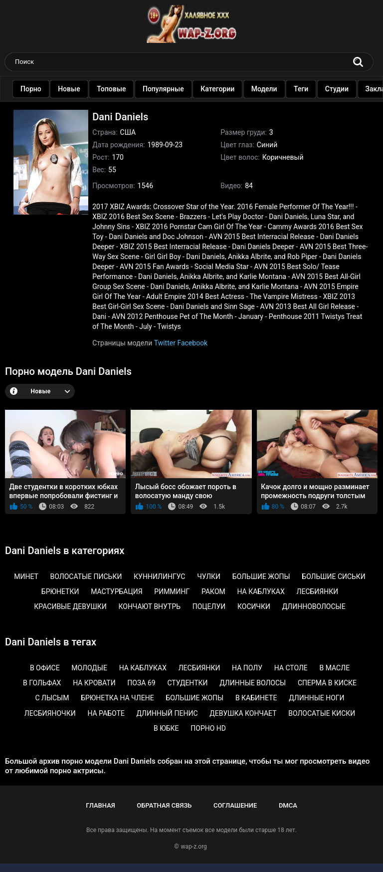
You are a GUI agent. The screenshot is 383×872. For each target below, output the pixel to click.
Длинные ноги (316, 698)
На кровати (94, 683)
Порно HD (208, 728)
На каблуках (260, 591)
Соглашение (235, 805)
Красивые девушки (70, 606)
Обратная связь (164, 805)
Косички (253, 606)
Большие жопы (261, 577)
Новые (79, 89)
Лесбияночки (50, 713)
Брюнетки (60, 591)
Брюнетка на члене (117, 698)
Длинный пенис (166, 713)
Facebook (192, 343)
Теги (311, 89)
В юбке (166, 728)
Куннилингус (159, 577)
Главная (100, 805)
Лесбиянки (318, 591)
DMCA (288, 805)
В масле (335, 668)
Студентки (187, 683)
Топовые (121, 89)
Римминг (172, 591)
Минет (26, 577)
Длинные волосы (252, 683)
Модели (275, 89)
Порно (41, 89)
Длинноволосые (314, 606)
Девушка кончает (242, 713)
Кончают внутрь (149, 606)
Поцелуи (209, 606)
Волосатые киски (321, 713)
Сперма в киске (327, 683)
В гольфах (42, 683)
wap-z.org (194, 846)
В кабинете (256, 698)
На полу (247, 668)
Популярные (173, 89)
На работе (105, 713)
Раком (213, 591)
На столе (291, 668)
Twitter (165, 343)
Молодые (89, 668)
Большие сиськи (334, 577)
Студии (347, 89)
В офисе (45, 668)
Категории (228, 89)
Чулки (208, 577)
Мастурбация (116, 591)
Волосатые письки (86, 577)
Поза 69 (141, 683)
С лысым (52, 698)
